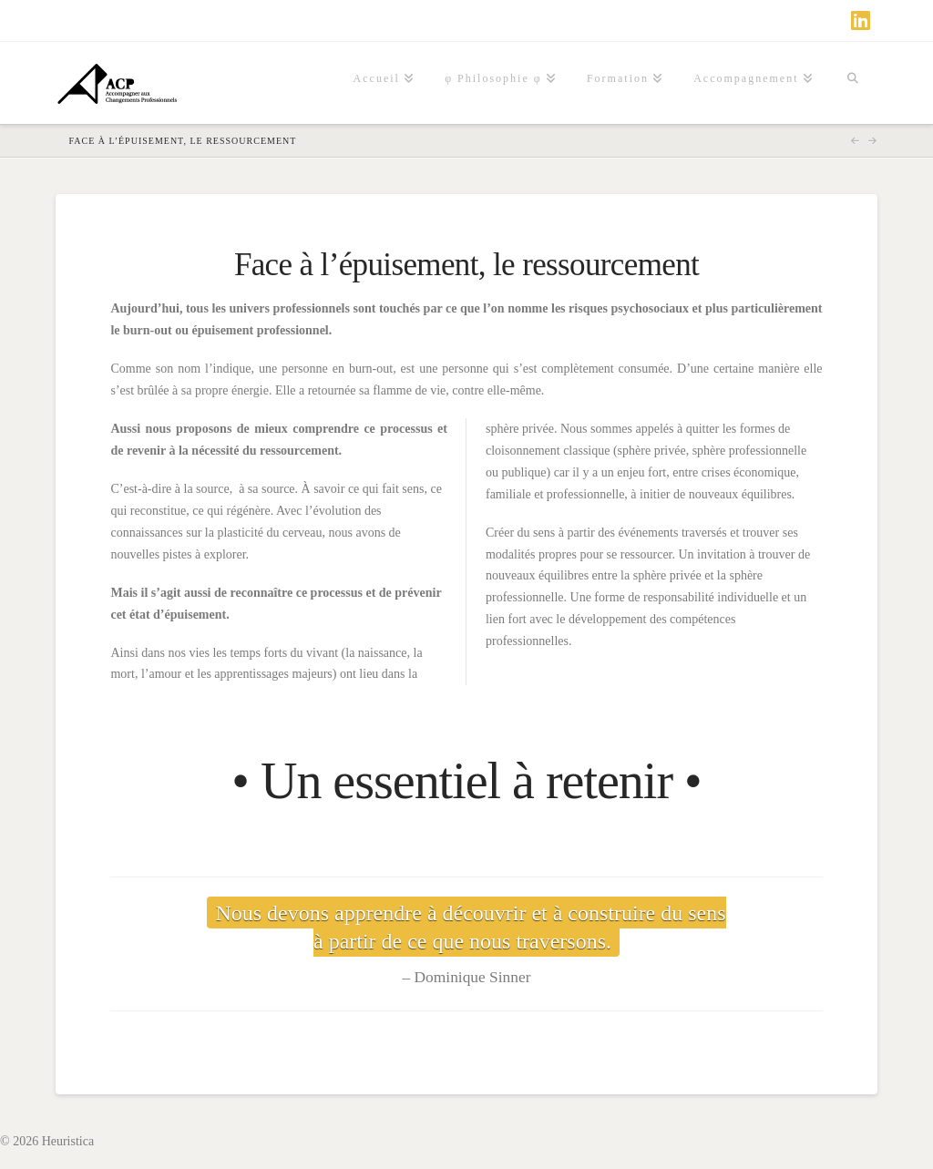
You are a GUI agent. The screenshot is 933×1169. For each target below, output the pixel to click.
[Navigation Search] (852, 83)
